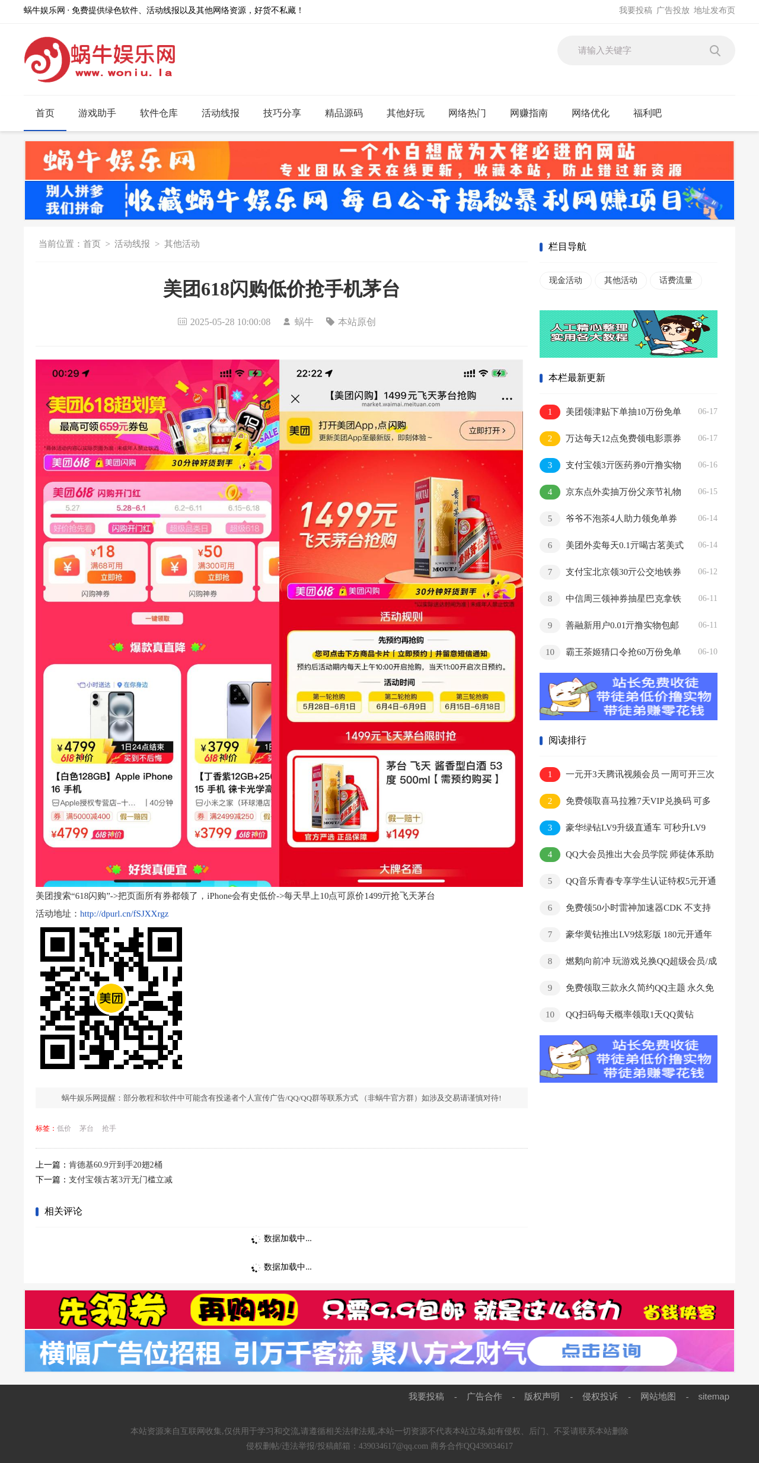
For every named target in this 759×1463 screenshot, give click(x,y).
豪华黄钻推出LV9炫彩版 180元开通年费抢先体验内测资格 (626, 935)
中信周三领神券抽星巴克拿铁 (610, 598)
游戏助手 (102, 113)
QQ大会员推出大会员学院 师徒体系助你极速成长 (627, 855)
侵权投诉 (600, 1396)
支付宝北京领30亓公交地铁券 (610, 572)
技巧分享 (287, 113)
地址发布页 (714, 10)
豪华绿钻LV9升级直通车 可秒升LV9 (623, 827)
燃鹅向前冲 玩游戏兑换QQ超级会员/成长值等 (628, 962)
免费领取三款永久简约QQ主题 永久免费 (627, 989)
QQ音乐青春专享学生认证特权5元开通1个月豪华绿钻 (628, 882)
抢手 (109, 1128)
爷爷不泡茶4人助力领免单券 (608, 518)
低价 (64, 1128)
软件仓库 (164, 113)
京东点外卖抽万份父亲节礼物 (610, 492)
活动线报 (226, 113)
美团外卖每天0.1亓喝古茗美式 (612, 545)
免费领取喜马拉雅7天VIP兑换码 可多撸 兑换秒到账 (625, 802)
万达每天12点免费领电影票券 (610, 438)
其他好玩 (411, 113)
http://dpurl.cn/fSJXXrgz (124, 913)
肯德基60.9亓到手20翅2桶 (115, 1164)
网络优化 (596, 113)
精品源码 (349, 113)
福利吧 (652, 113)
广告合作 (484, 1396)
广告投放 (673, 10)
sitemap (713, 1396)
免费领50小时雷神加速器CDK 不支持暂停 (625, 909)
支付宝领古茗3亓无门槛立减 (121, 1179)
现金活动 (565, 280)
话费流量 (676, 280)
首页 (45, 113)
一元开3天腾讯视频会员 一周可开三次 (627, 774)
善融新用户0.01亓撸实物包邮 (609, 625)
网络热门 (472, 113)
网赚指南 (534, 113)
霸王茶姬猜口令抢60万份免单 (610, 652)
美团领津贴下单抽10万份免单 (610, 412)
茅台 (86, 1128)
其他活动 (182, 244)
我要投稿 (635, 10)
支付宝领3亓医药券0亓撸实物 (610, 465)
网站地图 (658, 1396)
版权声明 (542, 1396)
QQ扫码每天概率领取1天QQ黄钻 (617, 1014)
